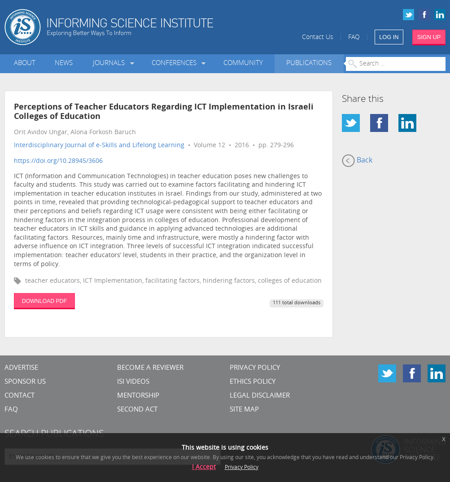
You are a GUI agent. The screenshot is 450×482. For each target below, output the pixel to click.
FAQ (354, 37)
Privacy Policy (255, 368)
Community (243, 63)
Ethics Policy (252, 382)
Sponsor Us (25, 382)
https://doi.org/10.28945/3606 (58, 161)
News (64, 63)
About (24, 63)
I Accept (204, 467)
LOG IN (388, 37)
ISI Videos (133, 382)
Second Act (137, 410)
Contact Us (317, 37)
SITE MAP (244, 410)
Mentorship (138, 396)
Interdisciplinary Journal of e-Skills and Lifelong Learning (99, 145)
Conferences (176, 63)
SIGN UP (429, 37)
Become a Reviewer (150, 368)
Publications (309, 63)
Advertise (21, 368)
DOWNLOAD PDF (44, 301)
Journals (110, 63)
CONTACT (19, 396)
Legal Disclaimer (260, 396)
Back (357, 160)
